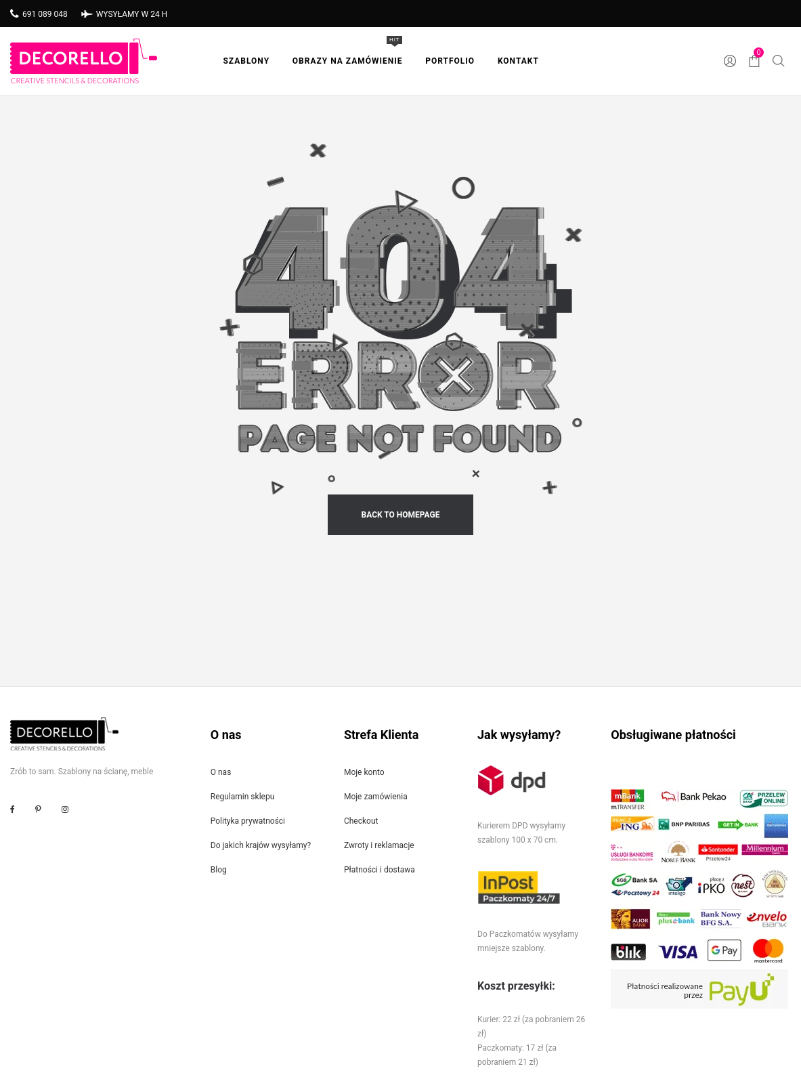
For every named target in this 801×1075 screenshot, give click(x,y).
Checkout (361, 821)
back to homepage (401, 515)
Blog (219, 869)
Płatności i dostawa (379, 869)
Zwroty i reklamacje (379, 845)
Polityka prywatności (248, 821)
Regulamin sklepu (243, 796)
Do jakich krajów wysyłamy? (261, 845)
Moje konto (364, 772)
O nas (221, 772)
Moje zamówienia (376, 796)
